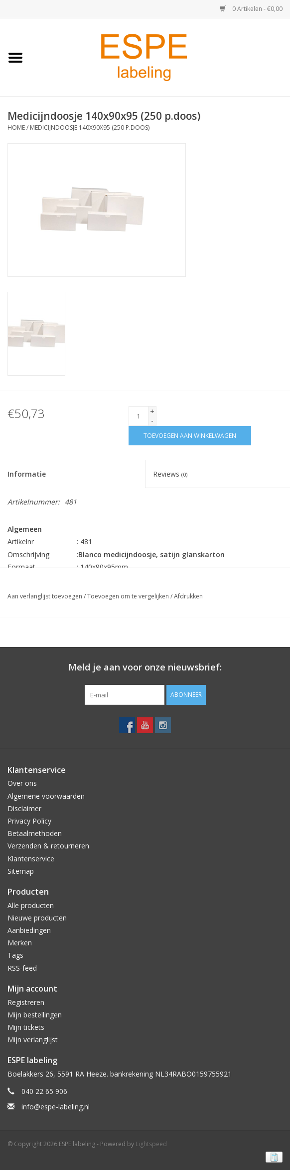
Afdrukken (188, 596)
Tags (15, 955)
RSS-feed (22, 968)
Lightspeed (151, 1144)
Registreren (25, 1002)
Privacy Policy (29, 821)
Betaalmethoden (34, 833)
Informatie (26, 474)
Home (16, 127)
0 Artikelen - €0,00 (251, 8)
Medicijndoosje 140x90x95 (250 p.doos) (89, 127)
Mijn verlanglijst (32, 1039)
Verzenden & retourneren (48, 845)
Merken (19, 942)
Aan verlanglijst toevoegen (44, 596)
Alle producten (30, 905)
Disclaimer (24, 808)
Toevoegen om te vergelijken (128, 596)
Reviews (170, 474)
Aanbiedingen (29, 930)
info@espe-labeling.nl (55, 1106)
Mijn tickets (25, 1027)
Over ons (22, 783)
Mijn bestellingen (34, 1014)
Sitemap (20, 871)
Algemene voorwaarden (46, 796)
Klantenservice (30, 858)
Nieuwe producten (37, 917)
